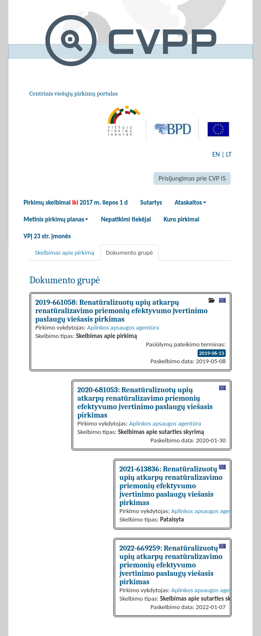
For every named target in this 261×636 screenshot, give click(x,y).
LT (229, 154)
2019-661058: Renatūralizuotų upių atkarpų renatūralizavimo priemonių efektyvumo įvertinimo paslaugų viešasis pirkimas (121, 310)
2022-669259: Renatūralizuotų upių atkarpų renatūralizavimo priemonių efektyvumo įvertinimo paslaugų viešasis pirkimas (170, 565)
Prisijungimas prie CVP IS (192, 178)
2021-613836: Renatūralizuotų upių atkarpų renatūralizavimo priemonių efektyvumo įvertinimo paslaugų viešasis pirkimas (170, 486)
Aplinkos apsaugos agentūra (123, 327)
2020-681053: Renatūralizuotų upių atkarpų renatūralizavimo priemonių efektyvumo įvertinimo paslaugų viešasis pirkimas (145, 402)
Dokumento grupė (129, 252)
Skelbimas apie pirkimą (64, 252)
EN (216, 154)
